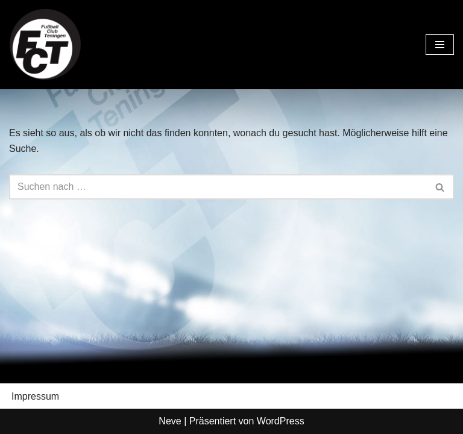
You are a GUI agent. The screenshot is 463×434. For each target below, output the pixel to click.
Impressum (35, 396)
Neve (170, 421)
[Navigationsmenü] (440, 44)
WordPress (280, 421)
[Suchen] (218, 187)
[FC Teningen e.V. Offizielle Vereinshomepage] (45, 44)
